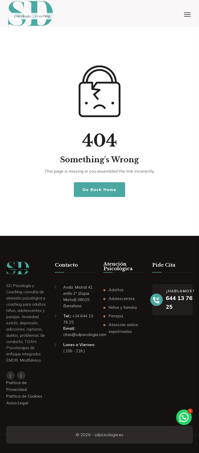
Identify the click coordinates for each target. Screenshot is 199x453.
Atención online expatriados (123, 328)
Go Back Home (99, 189)
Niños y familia (123, 307)
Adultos (116, 289)
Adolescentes (122, 298)
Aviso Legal (17, 402)
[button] (184, 417)
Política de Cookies (24, 396)
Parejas (116, 315)
